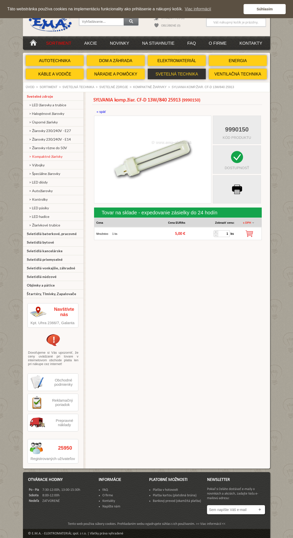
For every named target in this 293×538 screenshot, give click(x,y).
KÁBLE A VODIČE (54, 74)
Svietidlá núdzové (41, 276)
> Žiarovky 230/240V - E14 (49, 139)
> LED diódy (37, 182)
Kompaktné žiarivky (149, 87)
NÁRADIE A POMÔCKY (115, 74)
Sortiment (58, 43)
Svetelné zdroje (113, 87)
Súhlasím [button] (265, 9)
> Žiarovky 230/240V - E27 (49, 131)
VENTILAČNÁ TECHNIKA (237, 74)
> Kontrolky (37, 199)
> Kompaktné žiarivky (45, 156)
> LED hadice (38, 216)
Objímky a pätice (41, 285)
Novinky (119, 43)
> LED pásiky (38, 208)
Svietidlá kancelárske (45, 251)
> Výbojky (36, 165)
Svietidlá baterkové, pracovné (52, 234)
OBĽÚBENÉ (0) (170, 25)
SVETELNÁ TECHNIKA (177, 74)
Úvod (30, 87)
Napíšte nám (111, 506)
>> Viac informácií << (210, 524)
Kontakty (251, 43)
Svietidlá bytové (40, 242)
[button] (238, 9)
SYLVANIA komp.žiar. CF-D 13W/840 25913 (203, 87)
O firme (218, 43)
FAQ (191, 43)
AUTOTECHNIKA (54, 61)
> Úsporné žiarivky (42, 122)
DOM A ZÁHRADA (115, 61)
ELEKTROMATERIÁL (176, 61)
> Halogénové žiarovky (45, 113)
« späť (101, 112)
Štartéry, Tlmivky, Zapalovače (51, 294)
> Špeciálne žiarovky (43, 173)
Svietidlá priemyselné (45, 259)
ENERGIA (238, 61)
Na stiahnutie (158, 43)
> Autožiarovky (40, 191)
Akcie (90, 43)
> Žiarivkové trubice (43, 225)
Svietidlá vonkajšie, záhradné (51, 268)
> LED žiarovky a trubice (46, 105)
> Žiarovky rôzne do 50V (47, 148)
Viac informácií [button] (198, 9)
